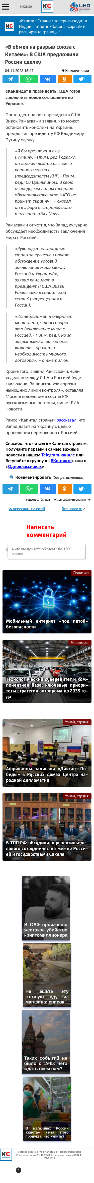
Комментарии (77, 70)
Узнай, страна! (77, 722)
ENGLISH (26, 7)
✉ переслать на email (27, 508)
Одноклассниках (25, 466)
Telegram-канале (58, 455)
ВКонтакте (61, 460)
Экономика (79, 642)
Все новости (72, 508)
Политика (81, 572)
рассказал (66, 420)
